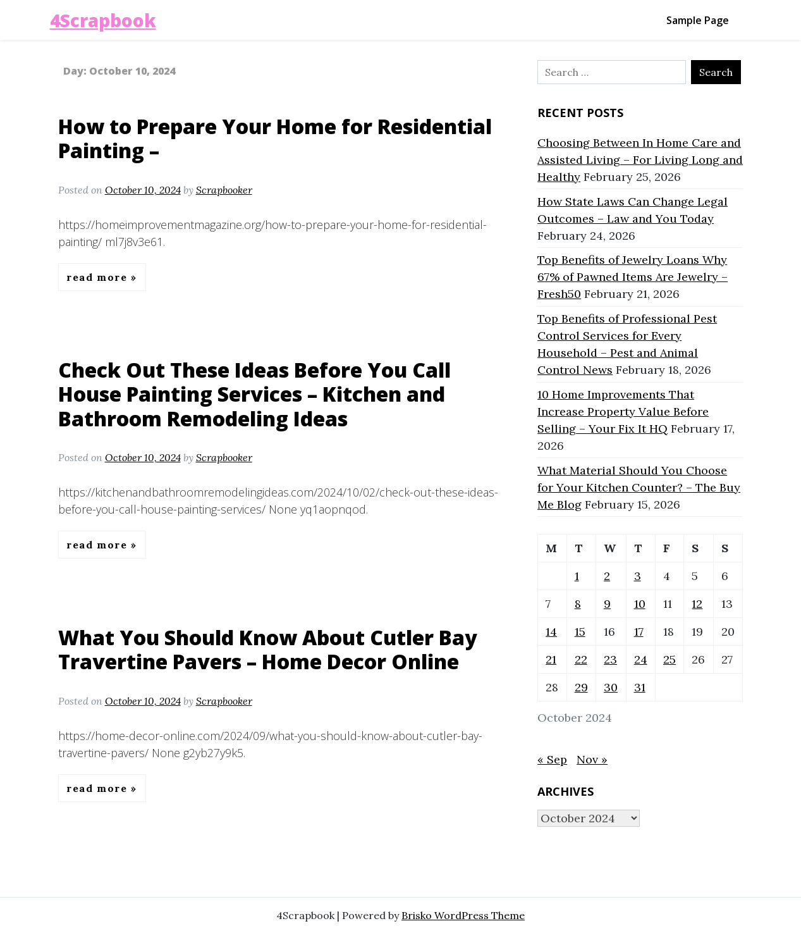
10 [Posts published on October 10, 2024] (639, 603)
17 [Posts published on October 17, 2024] (639, 631)
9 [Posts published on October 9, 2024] (607, 603)
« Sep (552, 759)
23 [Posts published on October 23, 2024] (610, 659)
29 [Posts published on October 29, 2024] (581, 687)
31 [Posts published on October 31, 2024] (639, 687)
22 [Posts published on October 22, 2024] (581, 659)
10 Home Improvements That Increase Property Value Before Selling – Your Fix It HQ (623, 411)
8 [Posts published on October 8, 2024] (578, 603)
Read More (98, 277)
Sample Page (697, 20)
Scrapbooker (224, 189)
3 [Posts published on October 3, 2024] (637, 576)
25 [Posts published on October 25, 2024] (669, 659)
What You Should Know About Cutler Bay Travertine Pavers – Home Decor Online (267, 649)
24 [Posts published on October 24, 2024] (640, 659)
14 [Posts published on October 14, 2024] (551, 631)
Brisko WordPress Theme (463, 915)
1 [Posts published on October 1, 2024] (577, 576)
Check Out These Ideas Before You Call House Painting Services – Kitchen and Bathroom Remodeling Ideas (254, 394)
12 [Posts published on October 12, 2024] (697, 603)
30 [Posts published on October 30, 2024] (611, 687)
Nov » (592, 759)
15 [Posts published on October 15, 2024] (580, 631)
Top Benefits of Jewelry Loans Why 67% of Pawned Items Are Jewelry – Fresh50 (632, 276)
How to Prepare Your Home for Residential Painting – (275, 138)
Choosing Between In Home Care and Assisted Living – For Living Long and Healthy (640, 159)
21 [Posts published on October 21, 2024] (551, 659)
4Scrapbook (103, 20)
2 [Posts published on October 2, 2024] (607, 576)
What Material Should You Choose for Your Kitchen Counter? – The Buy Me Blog (638, 487)
